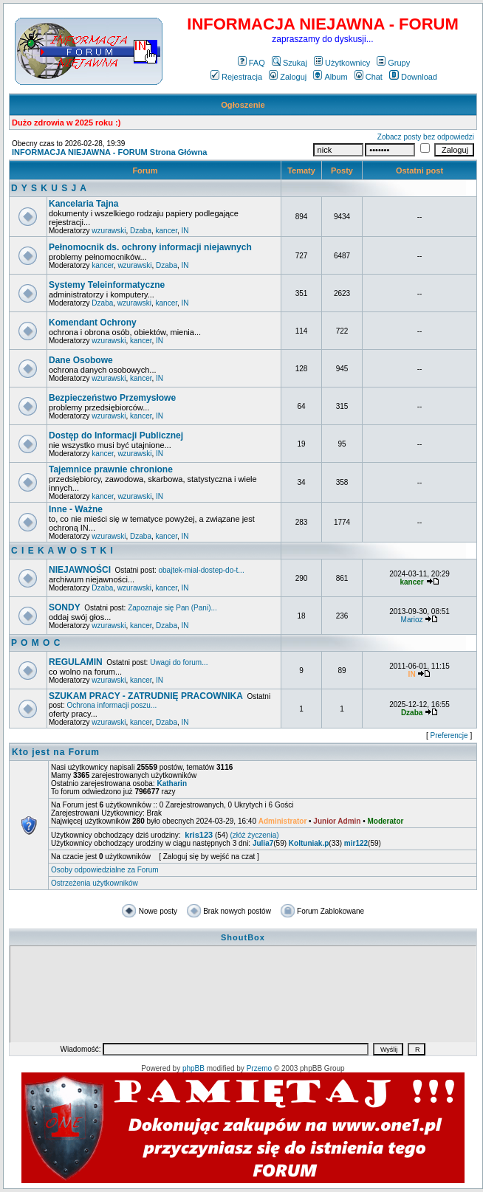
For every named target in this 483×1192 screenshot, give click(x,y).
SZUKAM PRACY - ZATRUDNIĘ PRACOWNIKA (146, 696)
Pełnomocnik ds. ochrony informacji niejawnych (150, 247)
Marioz (412, 620)
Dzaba (140, 231)
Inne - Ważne (76, 509)
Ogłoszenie (243, 104)
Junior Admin (336, 821)
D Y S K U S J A (49, 188)
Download (413, 76)
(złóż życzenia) (254, 835)
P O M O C (36, 643)
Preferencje (449, 735)
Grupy (393, 62)
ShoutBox (243, 937)
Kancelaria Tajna (84, 204)
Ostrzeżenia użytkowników (94, 883)
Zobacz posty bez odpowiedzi (425, 137)
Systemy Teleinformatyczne (107, 285)
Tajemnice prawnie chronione (111, 469)
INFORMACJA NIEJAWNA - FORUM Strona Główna (109, 152)
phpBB (193, 1068)
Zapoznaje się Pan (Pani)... (172, 608)
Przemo (259, 1068)
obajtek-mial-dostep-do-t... (201, 570)
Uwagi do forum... (179, 662)
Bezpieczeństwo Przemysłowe (112, 398)
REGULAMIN (76, 662)
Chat (368, 76)
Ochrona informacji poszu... (111, 705)
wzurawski (109, 231)
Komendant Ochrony (93, 322)
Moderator (386, 821)
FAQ (251, 62)
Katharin (172, 783)
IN (185, 231)
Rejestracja (236, 76)
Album (330, 76)
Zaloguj (287, 76)
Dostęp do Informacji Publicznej (116, 435)
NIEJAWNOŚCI (80, 570)
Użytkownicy (342, 62)
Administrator (282, 821)
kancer (166, 231)
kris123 (199, 834)
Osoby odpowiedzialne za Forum (105, 870)
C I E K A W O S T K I (62, 550)
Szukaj (289, 62)
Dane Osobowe (81, 360)
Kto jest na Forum (56, 752)
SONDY (64, 607)
